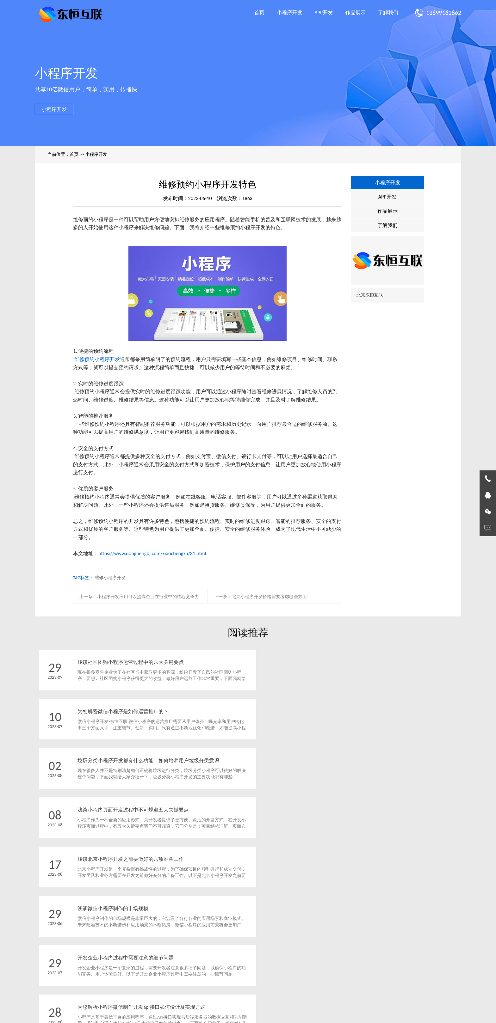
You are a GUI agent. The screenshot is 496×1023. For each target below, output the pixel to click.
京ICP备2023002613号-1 (289, 997)
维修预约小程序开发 (97, 359)
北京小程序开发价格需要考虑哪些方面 (269, 596)
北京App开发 (272, 1015)
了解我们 (388, 12)
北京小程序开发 (211, 1015)
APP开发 (324, 12)
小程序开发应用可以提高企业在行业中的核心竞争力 (148, 596)
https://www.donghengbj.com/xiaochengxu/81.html (152, 553)
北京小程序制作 (304, 1015)
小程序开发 (289, 12)
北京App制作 (243, 1015)
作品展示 (355, 12)
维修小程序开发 (110, 577)
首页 (259, 12)
